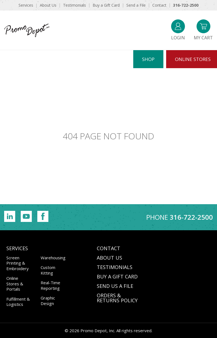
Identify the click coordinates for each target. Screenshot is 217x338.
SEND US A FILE (115, 286)
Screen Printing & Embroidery (17, 263)
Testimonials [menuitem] (74, 5)
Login (178, 30)
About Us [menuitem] (48, 5)
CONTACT (108, 248)
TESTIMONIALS (114, 267)
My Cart (203, 30)
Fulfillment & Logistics (18, 301)
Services (17, 248)
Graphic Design (48, 300)
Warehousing (53, 257)
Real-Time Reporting (50, 285)
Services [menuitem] (26, 5)
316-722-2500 (191, 217)
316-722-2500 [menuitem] (185, 5)
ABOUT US (109, 257)
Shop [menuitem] (148, 59)
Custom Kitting (48, 270)
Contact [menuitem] (159, 5)
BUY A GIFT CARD (117, 276)
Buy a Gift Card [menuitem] (106, 5)
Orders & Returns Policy (117, 298)
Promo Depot (27, 30)
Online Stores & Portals (14, 283)
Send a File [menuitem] (136, 5)
